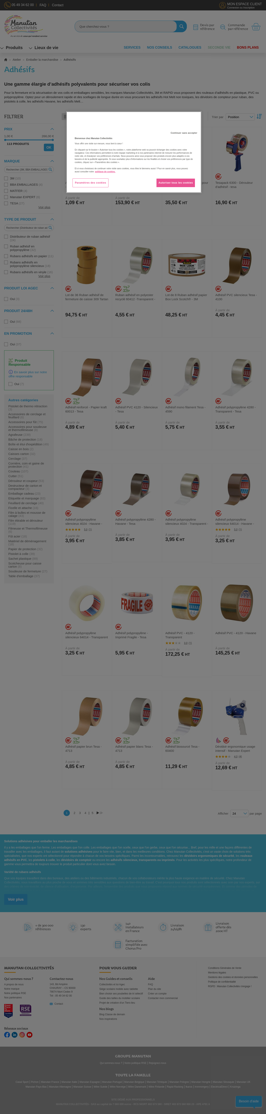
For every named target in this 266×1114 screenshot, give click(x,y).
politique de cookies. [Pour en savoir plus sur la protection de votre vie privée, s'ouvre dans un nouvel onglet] (105, 171)
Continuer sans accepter (184, 133)
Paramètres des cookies (90, 182)
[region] (133, 152)
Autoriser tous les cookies (176, 182)
